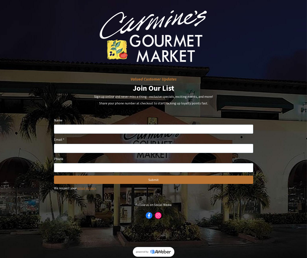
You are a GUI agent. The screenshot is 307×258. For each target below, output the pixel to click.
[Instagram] (158, 215)
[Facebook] (149, 215)
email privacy (86, 188)
